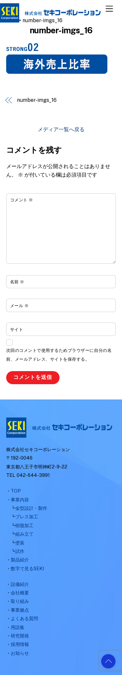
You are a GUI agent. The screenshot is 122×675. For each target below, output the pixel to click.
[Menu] (109, 9)
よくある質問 (24, 618)
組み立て (24, 534)
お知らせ (20, 653)
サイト (16, 329)
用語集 (17, 627)
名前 (17, 281)
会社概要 (20, 592)
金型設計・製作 (31, 508)
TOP (16, 491)
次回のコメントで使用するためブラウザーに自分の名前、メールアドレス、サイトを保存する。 (59, 354)
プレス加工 (26, 516)
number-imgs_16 (37, 100)
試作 (19, 551)
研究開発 (20, 635)
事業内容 (20, 499)
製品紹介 (20, 559)
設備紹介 (20, 584)
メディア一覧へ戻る (61, 129)
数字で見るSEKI (27, 568)
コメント (21, 199)
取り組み (20, 601)
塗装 (19, 542)
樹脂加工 (24, 525)
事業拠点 (20, 610)
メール (19, 305)
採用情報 (20, 644)
